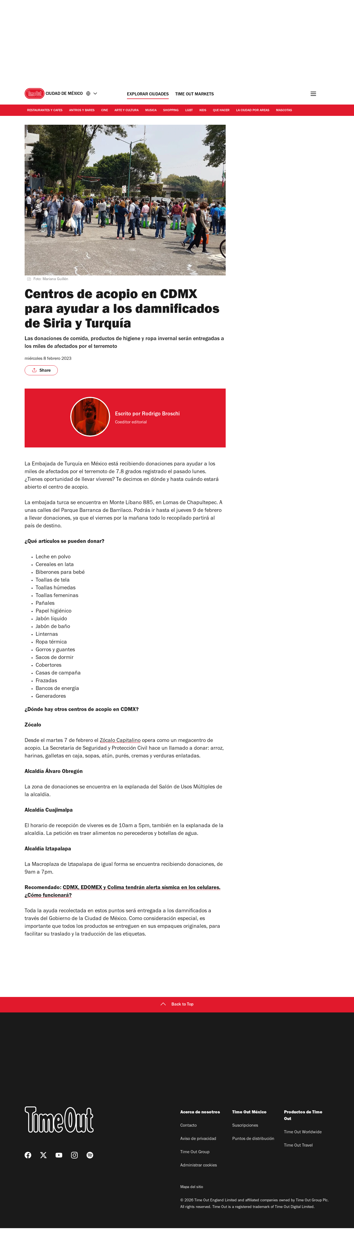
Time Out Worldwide (303, 1141)
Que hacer (221, 110)
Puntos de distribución (253, 1148)
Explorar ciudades (148, 94)
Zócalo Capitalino (120, 744)
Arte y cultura (126, 110)
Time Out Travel (298, 1154)
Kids (202, 110)
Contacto (188, 1134)
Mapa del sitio (191, 1196)
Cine (104, 110)
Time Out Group (195, 1161)
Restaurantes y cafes (45, 110)
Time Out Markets (194, 94)
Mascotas (284, 110)
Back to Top (177, 1013)
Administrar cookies (198, 1174)
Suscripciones (245, 1134)
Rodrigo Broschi (161, 414)
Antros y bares (82, 110)
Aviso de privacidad (198, 1148)
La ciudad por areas (252, 110)
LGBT (189, 110)
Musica (151, 110)
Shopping (171, 110)
